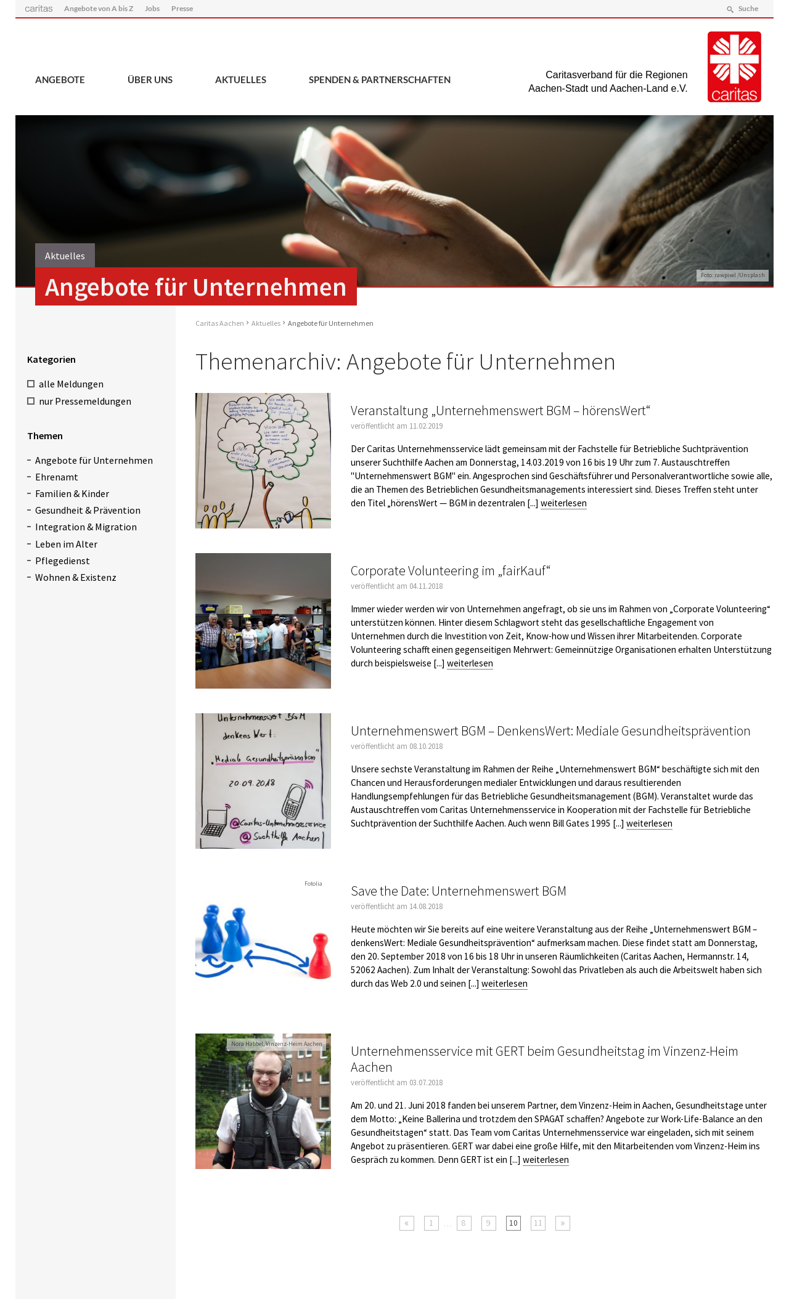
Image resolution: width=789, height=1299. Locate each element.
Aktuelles (240, 79)
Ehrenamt (56, 476)
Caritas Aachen (219, 323)
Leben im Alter (66, 543)
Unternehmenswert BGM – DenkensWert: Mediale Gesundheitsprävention (551, 730)
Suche (748, 8)
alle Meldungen (71, 384)
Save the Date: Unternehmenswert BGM (458, 891)
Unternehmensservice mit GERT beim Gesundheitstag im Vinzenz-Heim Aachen (544, 1059)
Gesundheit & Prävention (88, 510)
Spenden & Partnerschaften (380, 79)
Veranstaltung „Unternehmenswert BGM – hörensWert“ (501, 410)
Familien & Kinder (72, 493)
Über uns (150, 79)
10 (513, 1222)
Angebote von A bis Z (98, 8)
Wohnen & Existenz (76, 577)
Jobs (152, 8)
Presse (183, 8)
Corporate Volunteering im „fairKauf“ (451, 570)
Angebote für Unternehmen (94, 459)
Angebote (60, 79)
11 (538, 1222)
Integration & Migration (86, 526)
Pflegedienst (62, 560)
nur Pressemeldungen (85, 400)
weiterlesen (564, 503)
